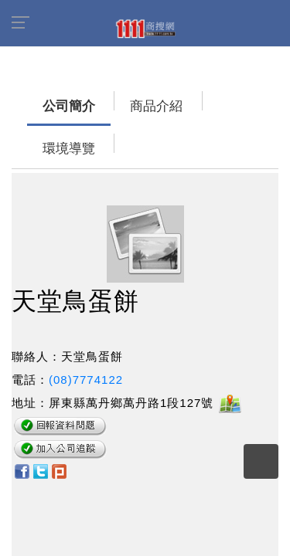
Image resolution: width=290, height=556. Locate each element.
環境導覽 (178, 98)
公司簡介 (38, 98)
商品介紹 (108, 98)
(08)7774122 (86, 329)
